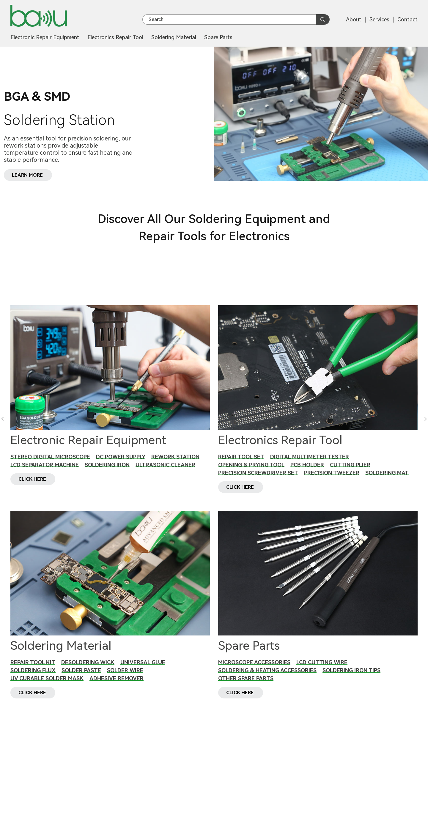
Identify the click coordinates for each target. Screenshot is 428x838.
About (353, 19)
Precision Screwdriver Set (258, 473)
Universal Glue (142, 669)
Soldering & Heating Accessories (267, 677)
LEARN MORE (28, 175)
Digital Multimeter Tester (309, 457)
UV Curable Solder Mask (47, 685)
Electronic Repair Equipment (44, 37)
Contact (407, 19)
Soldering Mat (387, 473)
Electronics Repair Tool (115, 37)
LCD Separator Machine (44, 465)
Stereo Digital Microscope (50, 457)
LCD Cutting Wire (321, 669)
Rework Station (175, 457)
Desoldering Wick (87, 669)
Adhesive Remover (116, 685)
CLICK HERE (33, 486)
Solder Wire (125, 677)
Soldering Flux (33, 677)
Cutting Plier (350, 465)
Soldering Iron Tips (351, 677)
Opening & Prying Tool (251, 465)
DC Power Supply (120, 457)
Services (379, 19)
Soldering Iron (107, 465)
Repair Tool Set (241, 457)
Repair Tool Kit (32, 669)
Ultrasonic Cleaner (165, 465)
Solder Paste (81, 677)
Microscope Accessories (254, 669)
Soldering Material (173, 37)
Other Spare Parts (245, 685)
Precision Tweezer (331, 473)
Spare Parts (218, 37)
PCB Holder (307, 465)
